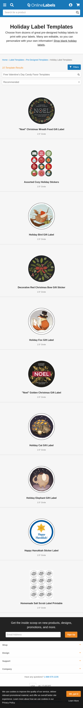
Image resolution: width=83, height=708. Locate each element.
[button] (4, 5)
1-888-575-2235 (51, 677)
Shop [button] (5, 645)
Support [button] (6, 661)
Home (5, 60)
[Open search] (77, 12)
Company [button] (7, 669)
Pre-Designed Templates (37, 60)
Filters (74, 67)
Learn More (73, 701)
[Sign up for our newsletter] (33, 634)
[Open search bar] (12, 5)
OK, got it (73, 694)
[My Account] (70, 5)
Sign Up (71, 634)
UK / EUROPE (44, 686)
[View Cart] (78, 5)
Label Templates (16, 60)
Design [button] (5, 653)
